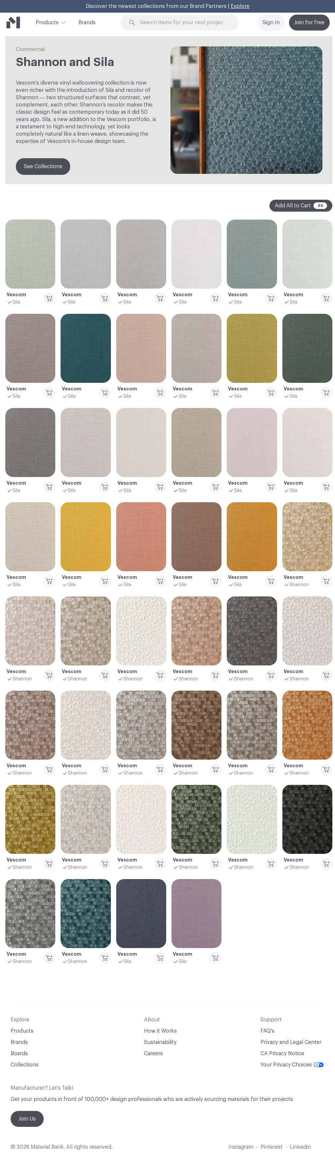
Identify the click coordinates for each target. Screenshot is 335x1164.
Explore (240, 6)
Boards (19, 1053)
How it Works (160, 1031)
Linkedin (300, 1147)
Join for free (309, 22)
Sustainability (160, 1042)
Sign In (271, 22)
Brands (87, 22)
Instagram (240, 1147)
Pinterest (272, 1147)
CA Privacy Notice (282, 1053)
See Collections (43, 166)
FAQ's (267, 1031)
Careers (153, 1053)
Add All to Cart (301, 205)
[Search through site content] (183, 23)
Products (47, 22)
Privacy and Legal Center (291, 1042)
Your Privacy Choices (292, 1064)
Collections (24, 1064)
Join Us (27, 1119)
